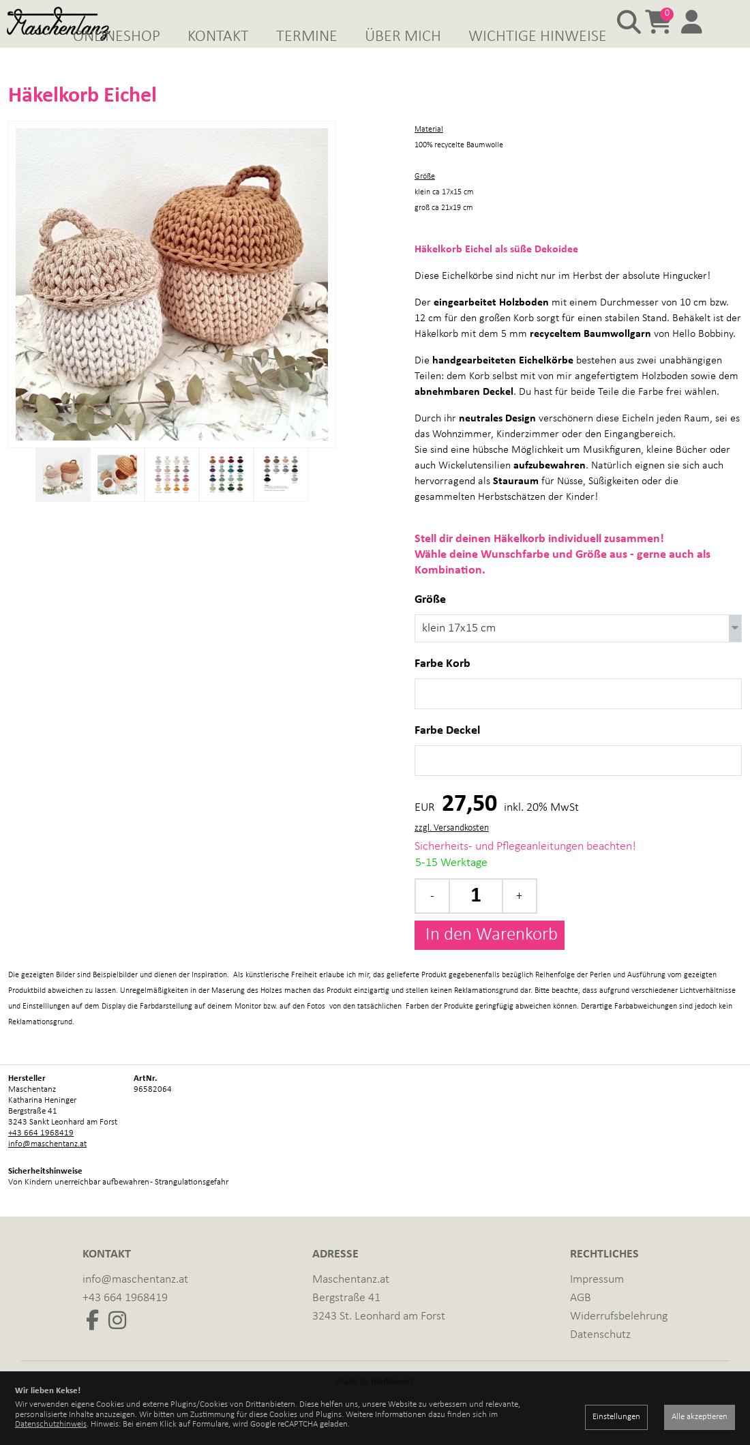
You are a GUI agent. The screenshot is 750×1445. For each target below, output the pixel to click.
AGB (580, 1319)
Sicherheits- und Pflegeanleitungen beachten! (525, 867)
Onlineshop (116, 37)
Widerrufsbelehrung (619, 1337)
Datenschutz (600, 1356)
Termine (307, 37)
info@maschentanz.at (47, 1165)
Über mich (403, 37)
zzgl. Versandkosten (452, 849)
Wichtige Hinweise (537, 37)
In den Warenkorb (489, 956)
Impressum (597, 1300)
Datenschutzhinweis (51, 1424)
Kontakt (218, 37)
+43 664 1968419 (41, 1154)
